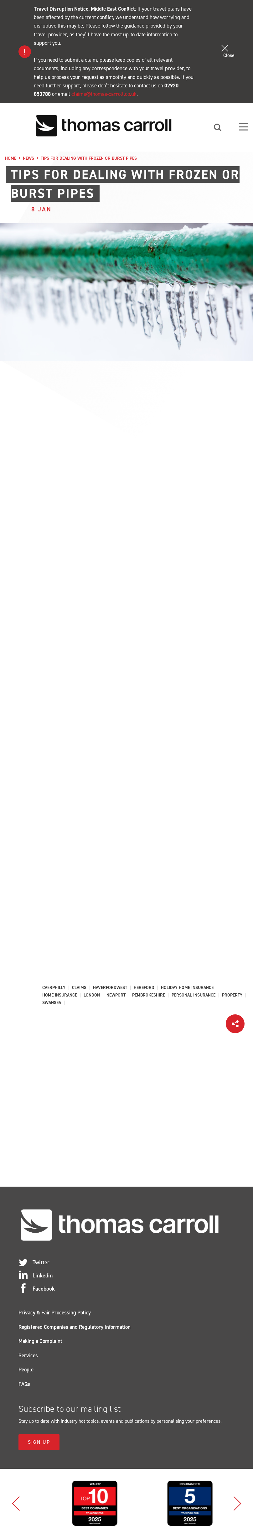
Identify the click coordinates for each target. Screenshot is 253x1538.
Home (10, 158)
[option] (69, 1503)
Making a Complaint (40, 1341)
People (26, 1369)
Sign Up (39, 1442)
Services (28, 1355)
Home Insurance (59, 995)
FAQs (24, 1384)
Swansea (51, 1003)
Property (232, 995)
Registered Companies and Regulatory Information (74, 1327)
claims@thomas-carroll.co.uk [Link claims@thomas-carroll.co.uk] (104, 94)
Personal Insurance (193, 995)
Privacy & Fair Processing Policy (54, 1312)
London (92, 995)
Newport (116, 995)
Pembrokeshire (148, 995)
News (28, 158)
